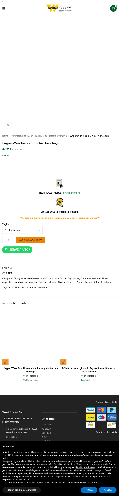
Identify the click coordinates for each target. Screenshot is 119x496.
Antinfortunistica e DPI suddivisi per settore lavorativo (39, 136)
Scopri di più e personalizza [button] (21, 490)
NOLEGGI (46, 433)
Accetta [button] (108, 490)
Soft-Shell (43, 288)
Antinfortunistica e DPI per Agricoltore (89, 136)
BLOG (44, 437)
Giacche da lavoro (47, 282)
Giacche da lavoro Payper (70, 282)
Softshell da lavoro (103, 282)
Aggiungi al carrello (30, 240)
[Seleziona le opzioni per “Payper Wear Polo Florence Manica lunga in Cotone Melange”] (5, 362)
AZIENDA (46, 429)
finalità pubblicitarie (85, 467)
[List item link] (20, 437)
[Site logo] (59, 8)
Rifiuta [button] (89, 490)
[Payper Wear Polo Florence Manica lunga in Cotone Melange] (30, 336)
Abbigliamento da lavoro (26, 278)
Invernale (31, 288)
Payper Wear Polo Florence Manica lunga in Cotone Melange (30, 369)
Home (5, 136)
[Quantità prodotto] (8, 240)
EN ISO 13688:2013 (16, 288)
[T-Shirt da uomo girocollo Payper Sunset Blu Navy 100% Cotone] (88, 336)
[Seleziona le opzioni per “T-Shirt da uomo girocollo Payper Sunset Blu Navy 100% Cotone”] (63, 362)
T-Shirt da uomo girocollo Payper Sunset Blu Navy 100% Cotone (88, 369)
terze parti (50, 461)
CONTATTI (47, 425)
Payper (5, 156)
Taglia (5, 224)
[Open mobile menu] (4, 8)
